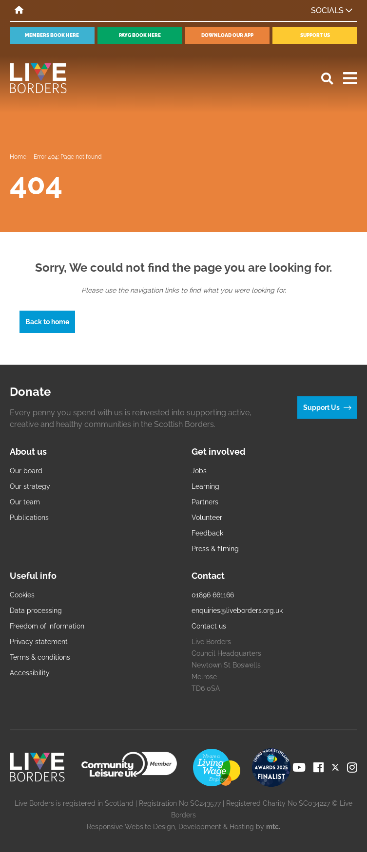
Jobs (199, 471)
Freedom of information (47, 626)
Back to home (47, 322)
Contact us (209, 626)
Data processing (36, 610)
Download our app (227, 35)
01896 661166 (213, 595)
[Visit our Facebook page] (318, 767)
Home (18, 156)
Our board (26, 471)
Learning (205, 486)
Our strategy (30, 486)
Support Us (315, 35)
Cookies (22, 595)
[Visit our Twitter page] (335, 767)
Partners (205, 502)
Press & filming (215, 549)
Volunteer (207, 517)
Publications (29, 517)
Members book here (52, 35)
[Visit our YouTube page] (299, 767)
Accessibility (30, 673)
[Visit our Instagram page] (352, 767)
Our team (25, 502)
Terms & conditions (40, 657)
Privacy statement (39, 642)
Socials (331, 10)
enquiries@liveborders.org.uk (237, 610)
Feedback (207, 533)
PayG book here (140, 35)
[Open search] (327, 79)
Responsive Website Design (131, 827)
